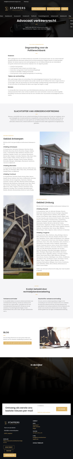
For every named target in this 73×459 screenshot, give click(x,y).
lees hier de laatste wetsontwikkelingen (17, 343)
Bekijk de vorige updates (44, 412)
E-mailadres (41, 405)
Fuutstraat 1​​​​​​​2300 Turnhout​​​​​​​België (36, 426)
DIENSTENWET (9, 447)
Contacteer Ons (10, 455)
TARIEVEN (8, 450)
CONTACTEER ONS (43, 274)
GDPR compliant (8, 433)
